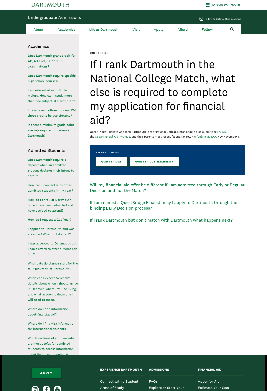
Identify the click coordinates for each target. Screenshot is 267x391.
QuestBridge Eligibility (154, 161)
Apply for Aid (209, 381)
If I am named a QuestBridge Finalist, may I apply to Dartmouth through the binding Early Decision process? (163, 205)
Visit (136, 29)
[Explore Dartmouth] (223, 5)
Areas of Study (112, 387)
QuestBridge (111, 161)
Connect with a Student (119, 381)
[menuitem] (122, 381)
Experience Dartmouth (121, 370)
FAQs (153, 381)
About (38, 29)
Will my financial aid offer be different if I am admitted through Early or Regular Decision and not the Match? (167, 187)
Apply (159, 29)
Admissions (159, 370)
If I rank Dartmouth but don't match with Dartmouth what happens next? (161, 220)
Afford (182, 29)
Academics (66, 29)
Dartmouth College (50, 5)
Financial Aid (209, 370)
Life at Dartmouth (103, 29)
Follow (207, 29)
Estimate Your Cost (213, 387)
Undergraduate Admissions (54, 17)
